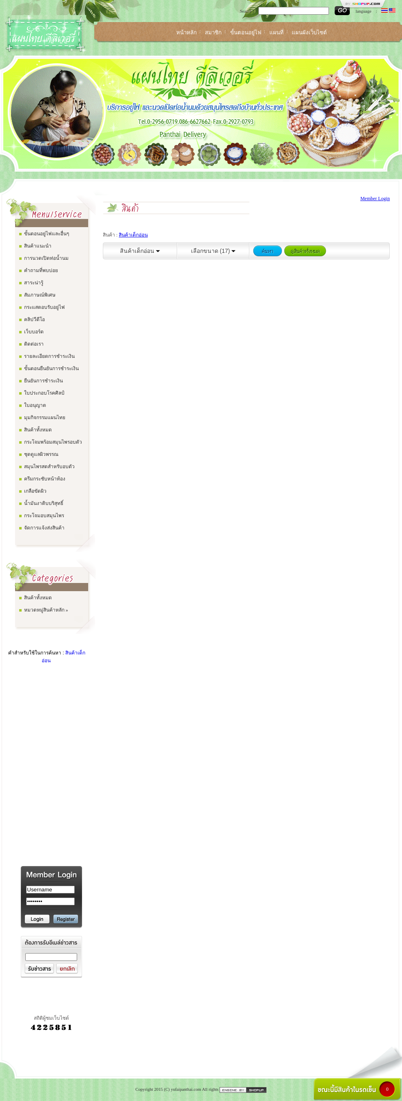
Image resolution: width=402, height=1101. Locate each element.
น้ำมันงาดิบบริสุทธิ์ (43, 503)
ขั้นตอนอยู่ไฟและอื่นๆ (46, 234)
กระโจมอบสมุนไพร (44, 515)
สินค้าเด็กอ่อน (133, 235)
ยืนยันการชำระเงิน (43, 381)
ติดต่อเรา (34, 344)
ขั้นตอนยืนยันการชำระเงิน (51, 368)
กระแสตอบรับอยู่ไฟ (44, 307)
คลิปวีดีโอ (34, 319)
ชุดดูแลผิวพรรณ (41, 454)
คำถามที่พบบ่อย (41, 270)
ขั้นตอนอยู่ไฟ (245, 32)
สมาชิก (213, 32)
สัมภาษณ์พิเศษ (40, 295)
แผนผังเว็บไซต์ (309, 32)
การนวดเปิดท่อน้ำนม (46, 258)
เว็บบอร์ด (34, 332)
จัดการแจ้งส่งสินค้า (44, 528)
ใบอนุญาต (35, 405)
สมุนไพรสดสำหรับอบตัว (49, 466)
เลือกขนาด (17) (213, 251)
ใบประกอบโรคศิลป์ (44, 393)
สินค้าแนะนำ (37, 246)
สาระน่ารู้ (33, 283)
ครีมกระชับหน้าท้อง (44, 479)
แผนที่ (276, 32)
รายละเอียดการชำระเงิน (49, 356)
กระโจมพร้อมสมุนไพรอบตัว (53, 442)
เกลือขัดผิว (35, 491)
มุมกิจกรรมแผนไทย (44, 417)
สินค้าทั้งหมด (38, 430)
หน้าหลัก (186, 32)
